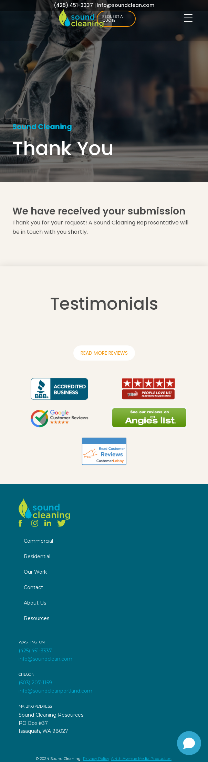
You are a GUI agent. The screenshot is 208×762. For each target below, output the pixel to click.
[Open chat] (189, 743)
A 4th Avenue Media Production (141, 758)
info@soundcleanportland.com (55, 691)
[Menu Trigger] (188, 18)
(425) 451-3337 (73, 5)
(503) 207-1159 (35, 683)
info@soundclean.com (125, 5)
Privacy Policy (96, 758)
